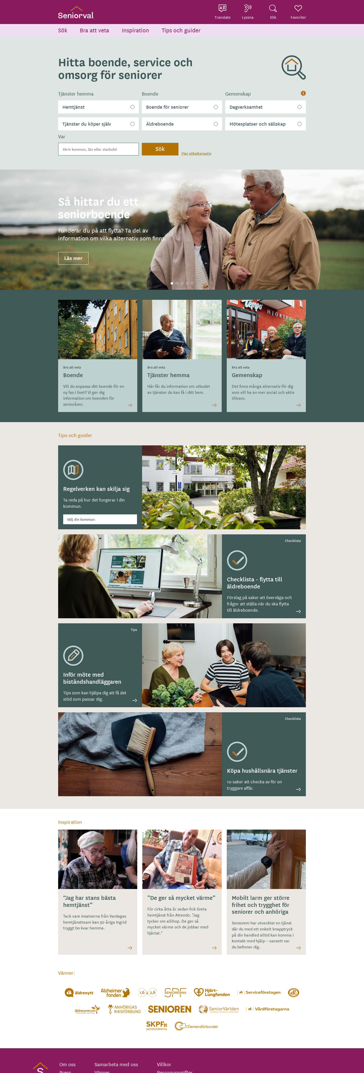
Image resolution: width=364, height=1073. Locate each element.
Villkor (164, 1064)
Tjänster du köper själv (86, 123)
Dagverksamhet (246, 106)
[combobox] (98, 149)
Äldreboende (160, 123)
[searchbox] (98, 149)
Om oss (67, 1064)
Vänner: (66, 972)
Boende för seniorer (167, 106)
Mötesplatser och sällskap (258, 123)
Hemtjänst (73, 106)
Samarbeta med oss (116, 1064)
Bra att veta (94, 30)
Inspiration (135, 30)
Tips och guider (181, 30)
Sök (62, 30)
